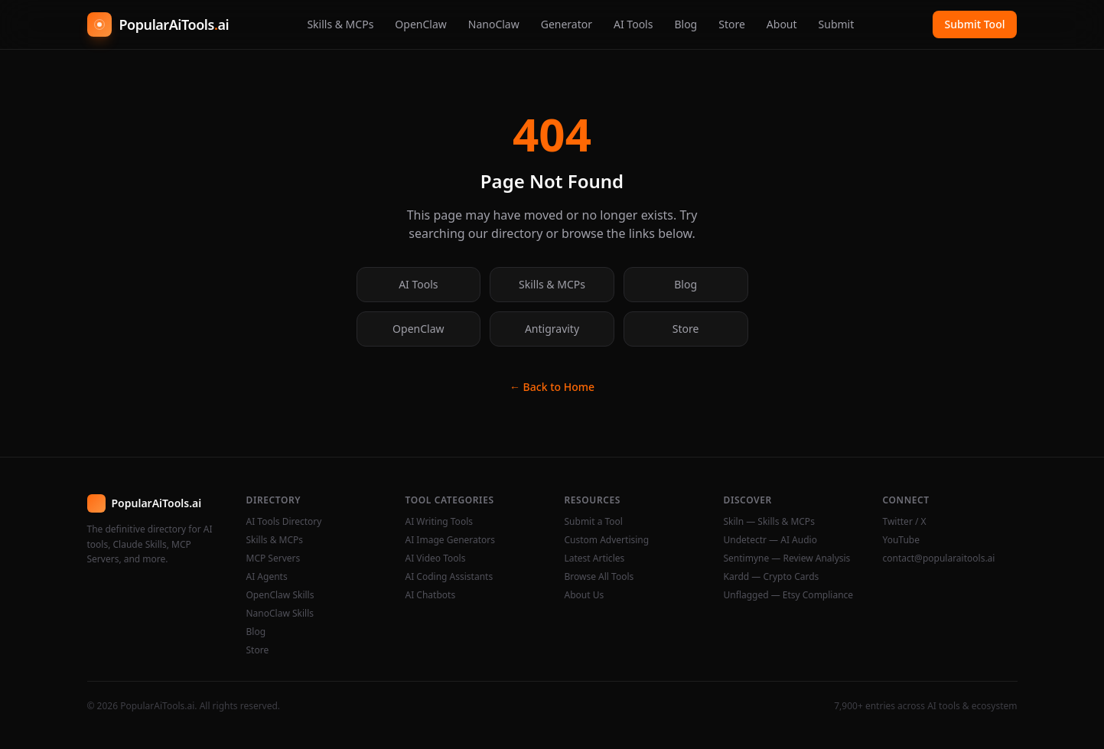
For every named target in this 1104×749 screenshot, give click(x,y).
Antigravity (552, 328)
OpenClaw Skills (280, 595)
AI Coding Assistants (449, 577)
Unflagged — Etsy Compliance (789, 595)
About (782, 24)
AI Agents (267, 577)
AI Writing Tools (439, 522)
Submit (837, 24)
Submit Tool (975, 24)
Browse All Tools (599, 577)
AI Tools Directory (284, 522)
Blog (685, 24)
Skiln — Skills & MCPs (769, 522)
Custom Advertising (607, 540)
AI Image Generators (450, 540)
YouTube (901, 540)
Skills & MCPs (340, 24)
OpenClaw (420, 24)
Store (731, 24)
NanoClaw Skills (280, 613)
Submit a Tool (594, 522)
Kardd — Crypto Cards (771, 577)
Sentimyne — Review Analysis (787, 558)
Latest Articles (595, 558)
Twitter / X (905, 522)
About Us (584, 595)
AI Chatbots (430, 595)
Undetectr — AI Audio (770, 540)
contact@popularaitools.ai (939, 558)
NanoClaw (493, 24)
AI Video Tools (435, 558)
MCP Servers (273, 558)
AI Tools (633, 24)
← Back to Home (552, 386)
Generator (566, 24)
